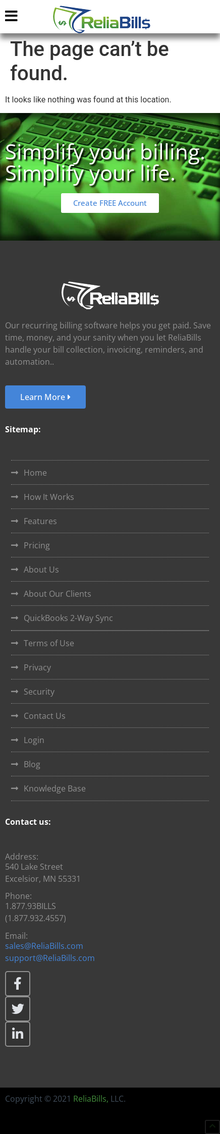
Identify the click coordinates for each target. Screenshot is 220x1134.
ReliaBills (89, 1098)
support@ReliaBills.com (50, 957)
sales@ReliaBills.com (44, 945)
